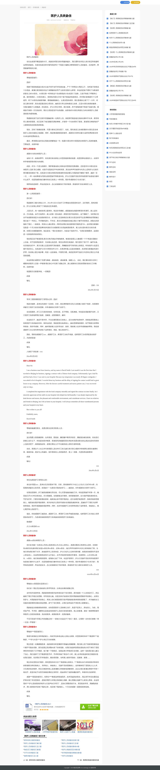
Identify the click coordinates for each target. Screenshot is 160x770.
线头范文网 (77, 767)
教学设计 (112, 177)
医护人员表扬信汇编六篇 (32, 743)
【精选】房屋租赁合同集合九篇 (120, 86)
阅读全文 (66, 20)
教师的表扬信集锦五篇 (91, 760)
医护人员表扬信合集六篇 (70, 740)
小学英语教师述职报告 (117, 114)
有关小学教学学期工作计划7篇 (120, 124)
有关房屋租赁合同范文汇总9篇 (120, 148)
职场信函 (36, 7)
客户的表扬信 (114, 138)
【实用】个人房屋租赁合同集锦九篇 (121, 52)
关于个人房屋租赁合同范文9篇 (120, 81)
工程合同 (112, 186)
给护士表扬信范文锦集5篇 (71, 749)
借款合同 (112, 172)
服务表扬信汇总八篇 (31, 756)
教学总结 (112, 167)
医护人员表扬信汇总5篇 (70, 743)
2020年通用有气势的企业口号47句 (121, 76)
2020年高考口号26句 (116, 62)
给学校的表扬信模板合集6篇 (72, 753)
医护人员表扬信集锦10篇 (70, 746)
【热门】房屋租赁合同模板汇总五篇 (121, 23)
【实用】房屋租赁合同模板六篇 (120, 95)
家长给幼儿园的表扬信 (32, 740)
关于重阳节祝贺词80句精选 (118, 128)
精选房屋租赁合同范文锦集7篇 (120, 47)
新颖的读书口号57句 (116, 91)
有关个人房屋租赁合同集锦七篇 (120, 38)
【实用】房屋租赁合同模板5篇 (120, 28)
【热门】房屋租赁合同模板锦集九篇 (121, 18)
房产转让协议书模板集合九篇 (119, 157)
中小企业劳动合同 (115, 152)
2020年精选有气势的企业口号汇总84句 (122, 100)
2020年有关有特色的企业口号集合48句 (122, 66)
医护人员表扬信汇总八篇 (32, 746)
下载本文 (72, 20)
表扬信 (44, 7)
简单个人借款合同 (115, 133)
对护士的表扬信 (67, 756)
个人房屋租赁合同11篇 (117, 42)
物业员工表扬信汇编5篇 (32, 749)
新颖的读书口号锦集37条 (118, 71)
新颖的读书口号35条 (116, 57)
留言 (110, 181)
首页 (29, 7)
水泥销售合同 (114, 143)
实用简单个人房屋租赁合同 (118, 33)
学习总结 (112, 162)
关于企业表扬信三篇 (31, 753)
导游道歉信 (113, 119)
